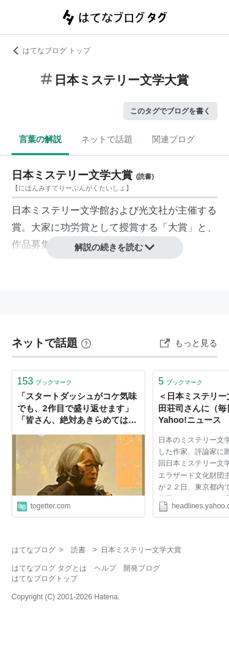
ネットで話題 (107, 139)
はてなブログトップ (45, 578)
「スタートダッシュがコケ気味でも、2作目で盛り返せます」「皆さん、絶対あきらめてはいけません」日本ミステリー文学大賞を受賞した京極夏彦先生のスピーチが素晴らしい (77, 409)
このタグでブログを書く (170, 111)
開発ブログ (141, 568)
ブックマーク (45, 381)
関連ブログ (173, 139)
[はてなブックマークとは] (86, 343)
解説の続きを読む (115, 247)
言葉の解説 (40, 139)
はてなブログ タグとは (49, 568)
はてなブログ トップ (51, 50)
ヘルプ (105, 568)
